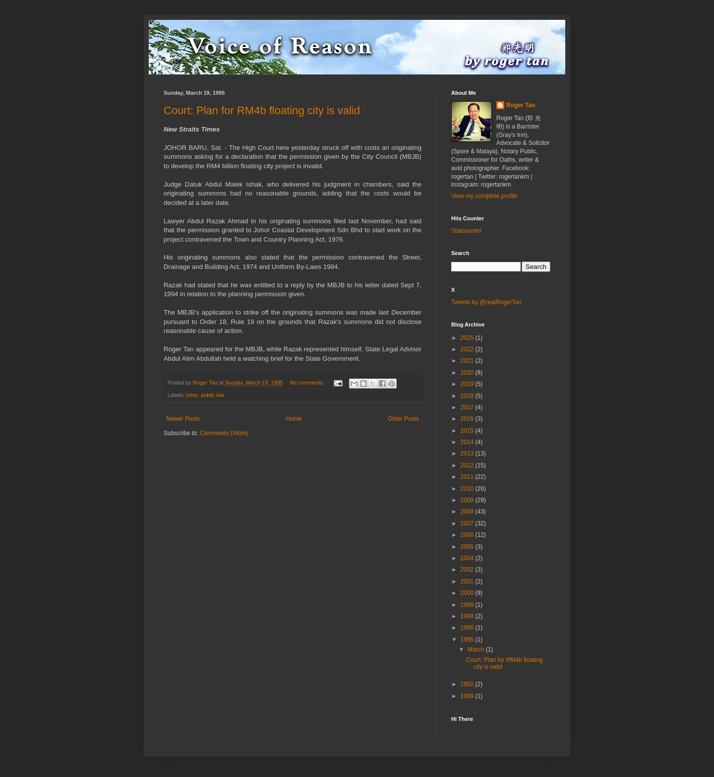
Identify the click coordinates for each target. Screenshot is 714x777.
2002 (468, 569)
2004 (468, 558)
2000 (468, 592)
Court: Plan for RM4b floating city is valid (262, 110)
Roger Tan (520, 105)
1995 (468, 639)
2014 (468, 442)
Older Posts (403, 418)
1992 (468, 684)
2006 (468, 534)
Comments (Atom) (224, 433)
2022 (468, 349)
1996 (468, 627)
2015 (468, 430)
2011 (468, 476)
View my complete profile (484, 196)
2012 (468, 465)
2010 (468, 488)
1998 (468, 616)
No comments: (308, 383)
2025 (468, 337)
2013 (468, 453)
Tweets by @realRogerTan (486, 302)
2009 (468, 500)
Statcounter (466, 230)
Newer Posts (183, 418)
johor (192, 395)
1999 (468, 604)
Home (294, 418)
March (477, 649)
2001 (468, 581)
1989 (468, 696)
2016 (468, 418)
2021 (468, 360)
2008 (468, 511)
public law (212, 395)
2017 (468, 407)
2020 (468, 372)
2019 (468, 384)
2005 (468, 546)
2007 (468, 523)
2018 (468, 395)
